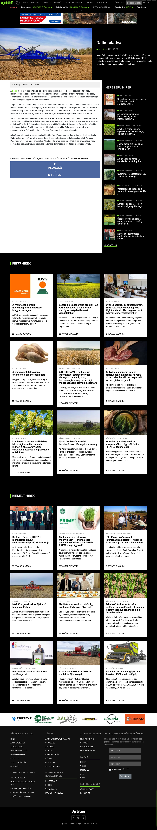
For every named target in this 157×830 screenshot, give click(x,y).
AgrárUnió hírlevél (121, 769)
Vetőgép (84, 743)
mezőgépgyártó (61, 158)
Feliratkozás (125, 776)
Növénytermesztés (19, 751)
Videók (83, 766)
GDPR (82, 778)
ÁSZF (82, 774)
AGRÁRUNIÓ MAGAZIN (60, 3)
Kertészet (15, 759)
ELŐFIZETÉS (118, 3)
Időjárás (49, 759)
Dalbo (14, 91)
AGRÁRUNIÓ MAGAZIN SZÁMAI (57, 739)
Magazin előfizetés (54, 793)
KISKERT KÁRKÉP (52, 755)
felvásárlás (45, 158)
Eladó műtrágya (87, 751)
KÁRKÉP (48, 751)
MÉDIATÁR (77, 3)
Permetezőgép (86, 747)
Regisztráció (51, 781)
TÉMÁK (45, 3)
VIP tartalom (51, 789)
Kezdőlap (16, 84)
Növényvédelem (17, 755)
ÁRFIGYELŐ (49, 747)
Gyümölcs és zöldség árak (22, 793)
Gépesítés (102, 49)
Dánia (35, 158)
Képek (82, 762)
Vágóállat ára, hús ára (21, 796)
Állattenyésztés (18, 762)
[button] (17, 3)
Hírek (25, 84)
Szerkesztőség (87, 789)
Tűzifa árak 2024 (17, 778)
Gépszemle (50, 743)
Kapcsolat (85, 793)
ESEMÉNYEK (89, 3)
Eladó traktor (87, 739)
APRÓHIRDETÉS (104, 3)
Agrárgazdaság (17, 743)
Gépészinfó (50, 762)
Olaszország (25, 158)
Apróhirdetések (52, 766)
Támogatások (16, 747)
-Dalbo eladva (55, 170)
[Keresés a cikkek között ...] (134, 2)
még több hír (110, 245)
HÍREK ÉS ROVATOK (31, 3)
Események (85, 770)
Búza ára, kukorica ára (20, 789)
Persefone (83, 158)
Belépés (48, 785)
